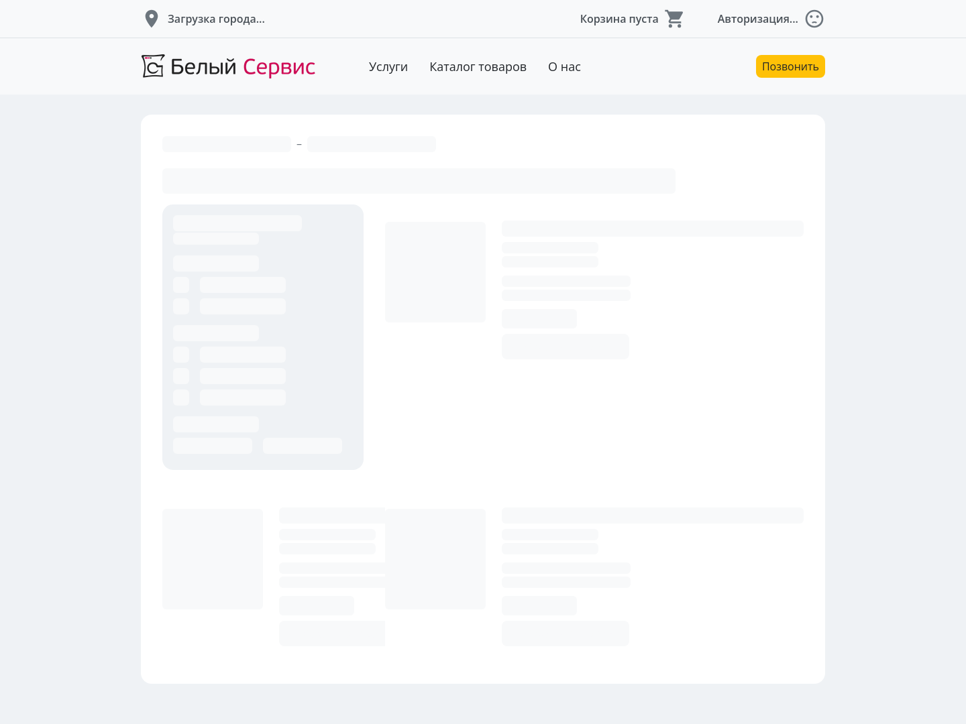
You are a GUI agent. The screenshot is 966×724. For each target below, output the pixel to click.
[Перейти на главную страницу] (228, 66)
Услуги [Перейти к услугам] (388, 66)
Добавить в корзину (566, 346)
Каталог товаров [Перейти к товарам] (478, 66)
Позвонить (790, 66)
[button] (203, 18)
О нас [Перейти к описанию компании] (564, 66)
